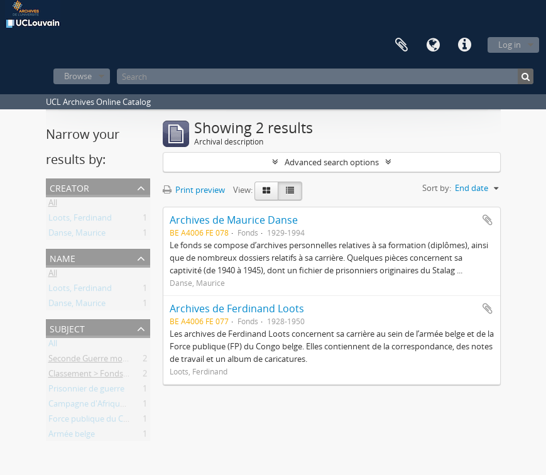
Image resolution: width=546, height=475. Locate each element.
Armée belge (71, 436)
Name (62, 257)
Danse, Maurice (77, 235)
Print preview (194, 189)
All (52, 204)
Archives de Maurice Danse (234, 220)
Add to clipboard (487, 220)
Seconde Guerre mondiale (96, 360)
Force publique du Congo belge (106, 421)
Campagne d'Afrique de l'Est (100, 406)
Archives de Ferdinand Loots (237, 308)
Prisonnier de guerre (86, 390)
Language (433, 45)
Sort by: (436, 188)
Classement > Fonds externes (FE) (110, 375)
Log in (509, 44)
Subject (67, 327)
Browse (78, 76)
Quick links (464, 45)
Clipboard (401, 45)
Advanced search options (332, 162)
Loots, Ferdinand (80, 220)
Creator (69, 186)
